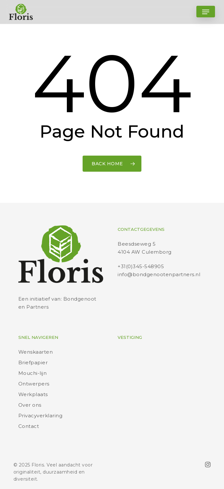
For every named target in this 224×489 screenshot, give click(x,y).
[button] (205, 12)
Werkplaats (33, 394)
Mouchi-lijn (32, 373)
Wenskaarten (35, 352)
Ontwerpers (33, 384)
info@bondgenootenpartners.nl (159, 274)
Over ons (29, 405)
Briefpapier (33, 362)
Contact (28, 426)
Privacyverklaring (40, 415)
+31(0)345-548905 (141, 266)
